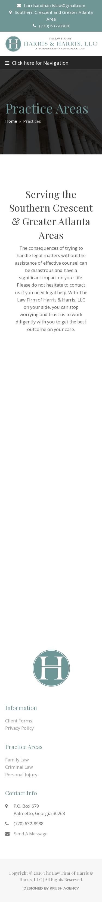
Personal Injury (21, 774)
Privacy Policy (19, 728)
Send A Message (31, 833)
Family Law (17, 760)
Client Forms (18, 721)
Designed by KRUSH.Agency (51, 888)
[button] (37, 63)
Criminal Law (19, 767)
